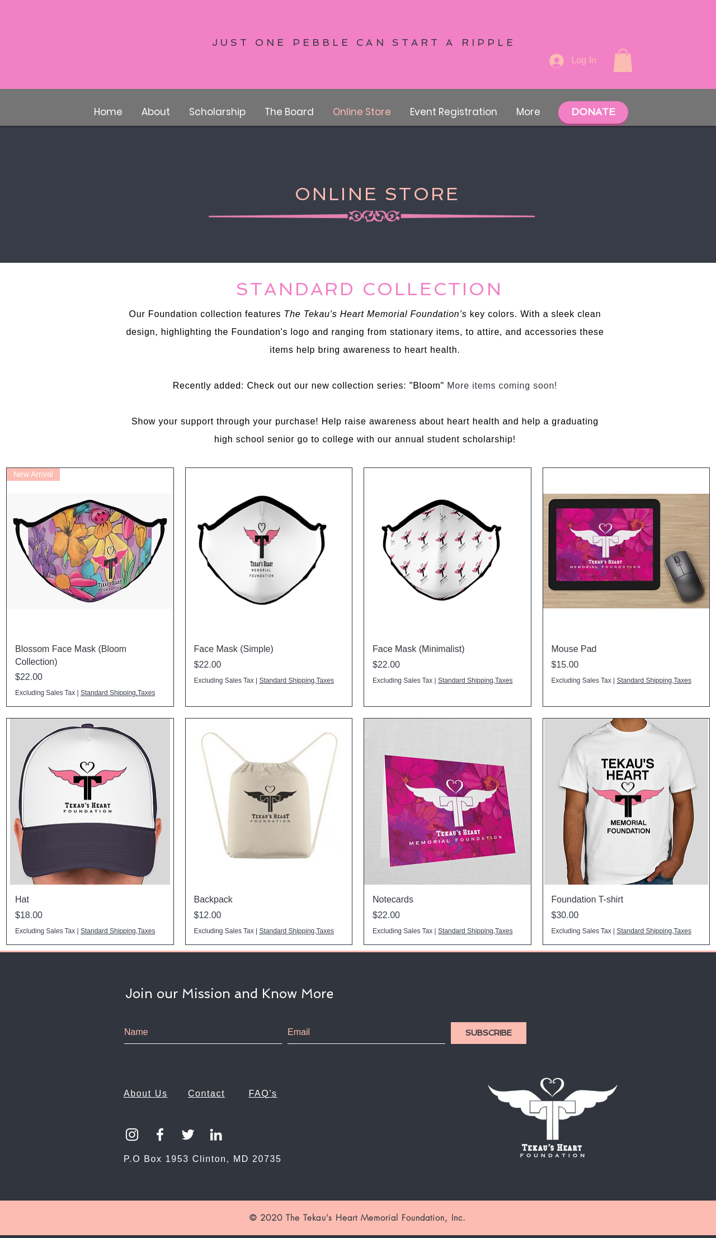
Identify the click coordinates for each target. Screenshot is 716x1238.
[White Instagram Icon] (132, 1134)
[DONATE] (593, 112)
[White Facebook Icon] (160, 1134)
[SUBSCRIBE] (488, 1033)
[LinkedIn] (216, 1134)
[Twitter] (188, 1134)
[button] (623, 60)
